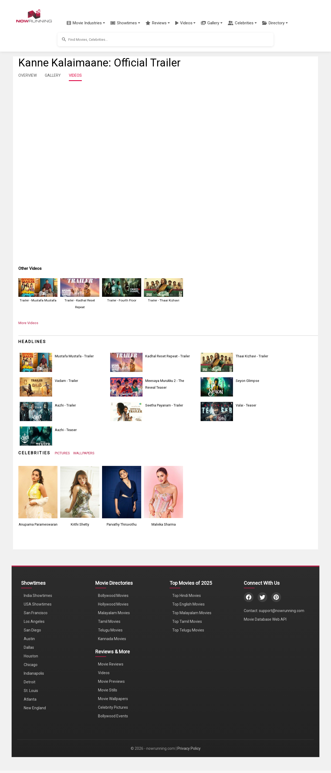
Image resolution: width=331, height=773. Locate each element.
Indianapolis (34, 673)
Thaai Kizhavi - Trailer (252, 356)
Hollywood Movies (113, 604)
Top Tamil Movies (187, 621)
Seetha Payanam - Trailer (164, 405)
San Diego (32, 630)
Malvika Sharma (163, 524)
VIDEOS (75, 75)
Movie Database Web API (265, 619)
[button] (86, 22)
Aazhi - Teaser (66, 430)
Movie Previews (111, 681)
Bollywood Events (113, 716)
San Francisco (36, 613)
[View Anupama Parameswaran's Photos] (38, 492)
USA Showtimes (38, 604)
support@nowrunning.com (281, 611)
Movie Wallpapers (113, 699)
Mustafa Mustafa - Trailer (74, 356)
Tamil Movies (109, 621)
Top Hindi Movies (186, 595)
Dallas (29, 647)
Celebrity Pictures (113, 707)
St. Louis (31, 690)
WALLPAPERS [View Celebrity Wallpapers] (83, 453)
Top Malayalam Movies (191, 613)
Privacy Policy (189, 748)
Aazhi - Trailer (65, 405)
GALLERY (53, 75)
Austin (29, 639)
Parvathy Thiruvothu (122, 524)
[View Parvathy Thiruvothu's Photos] (121, 492)
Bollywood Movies (113, 595)
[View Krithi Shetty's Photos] (79, 492)
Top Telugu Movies (188, 630)
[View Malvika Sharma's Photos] (163, 492)
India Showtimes (38, 595)
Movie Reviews (110, 664)
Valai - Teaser (246, 405)
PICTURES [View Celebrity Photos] (62, 453)
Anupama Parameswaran (38, 524)
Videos (104, 673)
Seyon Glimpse (247, 381)
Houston (31, 656)
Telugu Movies (110, 630)
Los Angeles (34, 621)
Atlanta (30, 699)
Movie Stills (107, 690)
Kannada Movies (112, 639)
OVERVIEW (27, 75)
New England (35, 708)
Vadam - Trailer (66, 381)
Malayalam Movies (114, 613)
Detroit (29, 682)
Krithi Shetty (80, 524)
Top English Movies (188, 604)
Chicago (31, 665)
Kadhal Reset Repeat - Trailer (167, 356)
